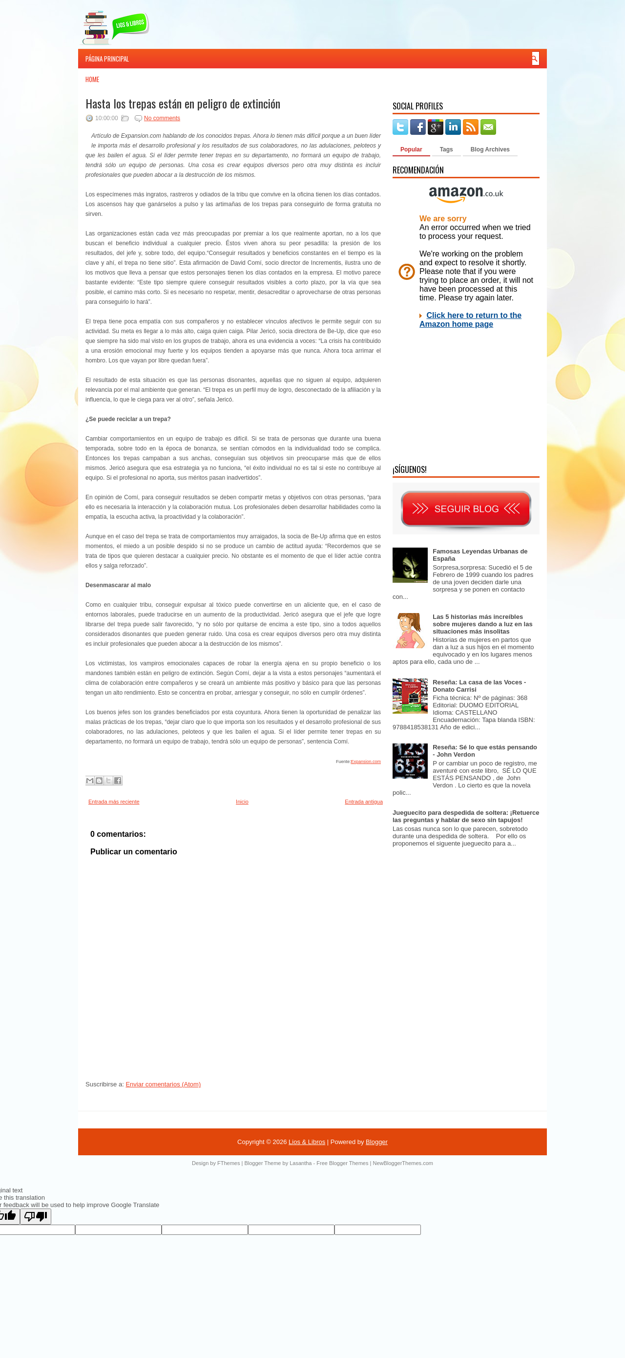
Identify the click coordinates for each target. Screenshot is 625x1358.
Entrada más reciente (114, 802)
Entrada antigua (364, 802)
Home (92, 79)
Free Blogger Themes (342, 1163)
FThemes (228, 1163)
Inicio (242, 802)
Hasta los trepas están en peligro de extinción (182, 103)
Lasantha (301, 1163)
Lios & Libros (307, 1142)
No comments (162, 118)
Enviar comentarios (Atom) (163, 1084)
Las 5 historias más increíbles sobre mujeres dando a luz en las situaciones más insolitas (482, 624)
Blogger (377, 1142)
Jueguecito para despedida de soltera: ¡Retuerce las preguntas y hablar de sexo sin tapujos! (466, 816)
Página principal (107, 59)
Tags (446, 149)
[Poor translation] (35, 1217)
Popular (411, 149)
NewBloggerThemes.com (403, 1163)
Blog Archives (490, 149)
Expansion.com (366, 761)
